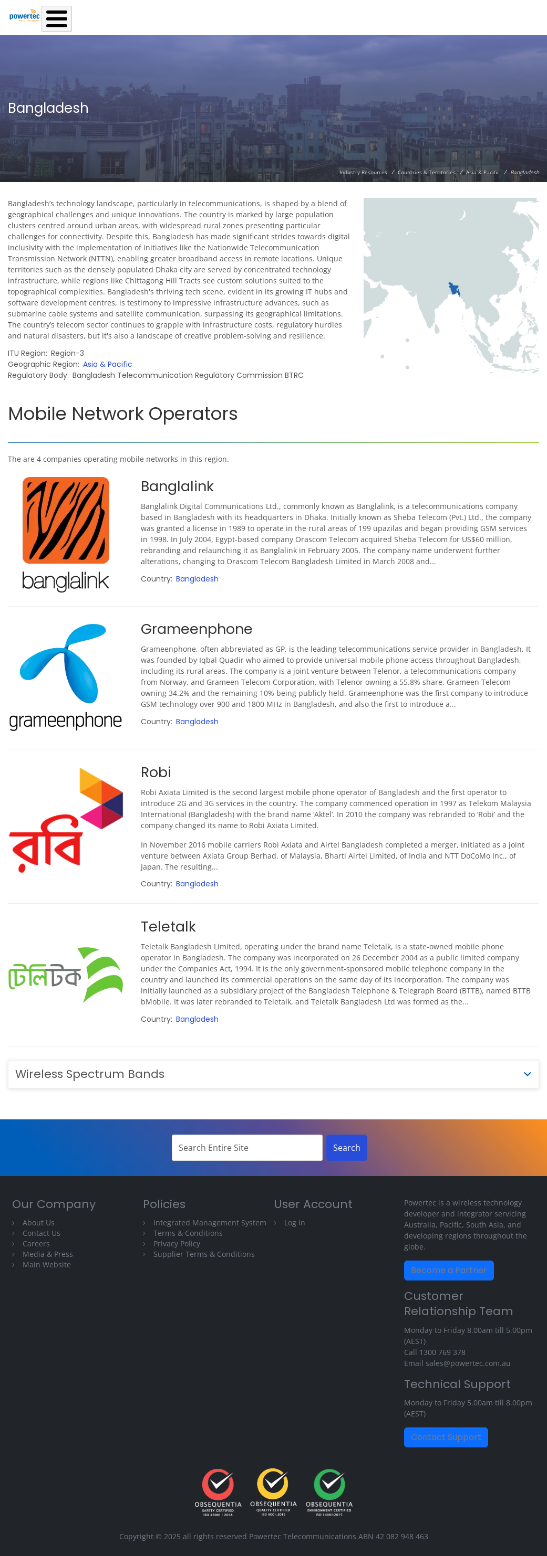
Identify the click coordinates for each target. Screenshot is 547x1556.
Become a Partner (449, 1270)
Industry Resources (363, 172)
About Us (39, 1222)
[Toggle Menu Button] (57, 19)
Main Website (47, 1264)
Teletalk (168, 926)
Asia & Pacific (483, 172)
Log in (294, 1222)
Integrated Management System (209, 1222)
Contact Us (41, 1233)
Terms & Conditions (188, 1233)
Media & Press (48, 1254)
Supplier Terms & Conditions (204, 1254)
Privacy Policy (176, 1243)
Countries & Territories (427, 172)
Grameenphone (197, 629)
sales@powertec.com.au (468, 1363)
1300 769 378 (442, 1352)
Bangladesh (197, 579)
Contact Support (446, 1437)
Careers (36, 1243)
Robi (156, 772)
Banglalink (177, 486)
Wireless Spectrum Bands (89, 1074)
